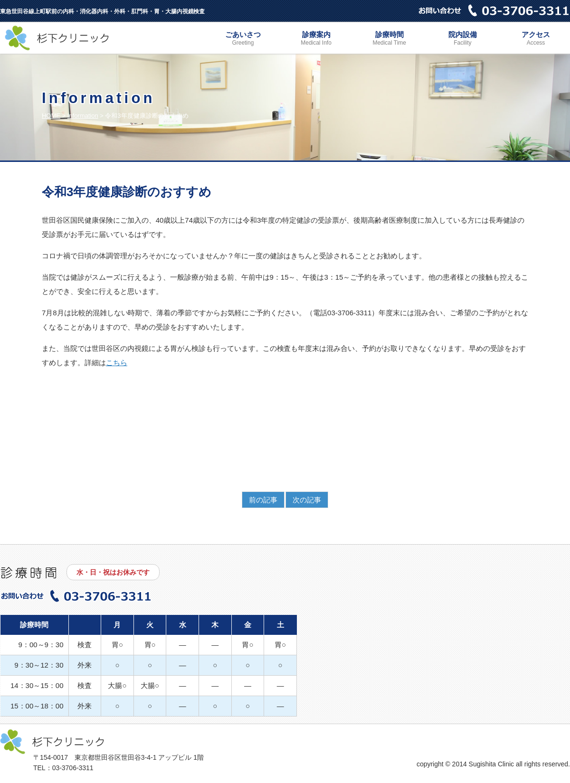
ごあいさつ (243, 39)
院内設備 (462, 39)
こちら (116, 362)
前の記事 (263, 500)
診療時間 (389, 39)
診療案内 (316, 39)
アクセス (536, 39)
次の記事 (307, 500)
